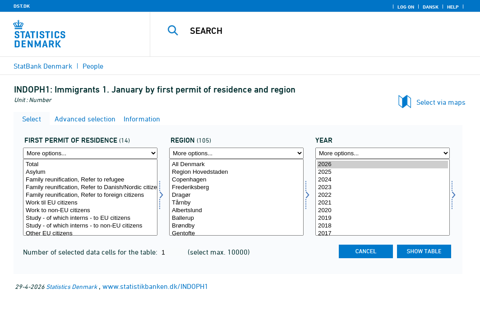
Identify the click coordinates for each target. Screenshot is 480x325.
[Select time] (382, 197)
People (93, 66)
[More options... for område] (236, 153)
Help (453, 7)
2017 (382, 233)
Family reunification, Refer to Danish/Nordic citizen (90, 187)
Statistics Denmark (71, 286)
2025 (382, 172)
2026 (382, 164)
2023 (382, 187)
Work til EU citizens (90, 203)
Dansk (430, 7)
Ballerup (236, 218)
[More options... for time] (382, 153)
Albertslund (236, 210)
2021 (382, 203)
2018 (382, 226)
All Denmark (236, 164)
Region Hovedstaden (236, 172)
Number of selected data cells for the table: (91, 252)
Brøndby (236, 226)
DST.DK (22, 6)
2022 (382, 195)
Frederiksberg (236, 187)
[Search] (316, 31)
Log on (405, 7)
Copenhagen (236, 180)
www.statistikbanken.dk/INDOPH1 (155, 286)
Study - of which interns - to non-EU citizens (90, 226)
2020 (382, 210)
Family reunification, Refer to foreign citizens (90, 195)
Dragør (236, 195)
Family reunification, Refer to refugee (90, 180)
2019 (382, 218)
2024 (382, 180)
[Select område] (236, 197)
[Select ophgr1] (90, 197)
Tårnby (236, 203)
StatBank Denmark (43, 66)
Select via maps (441, 102)
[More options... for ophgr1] (90, 153)
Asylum (90, 172)
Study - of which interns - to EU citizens (90, 218)
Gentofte (236, 233)
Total (90, 164)
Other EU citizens (90, 233)
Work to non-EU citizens (90, 210)
